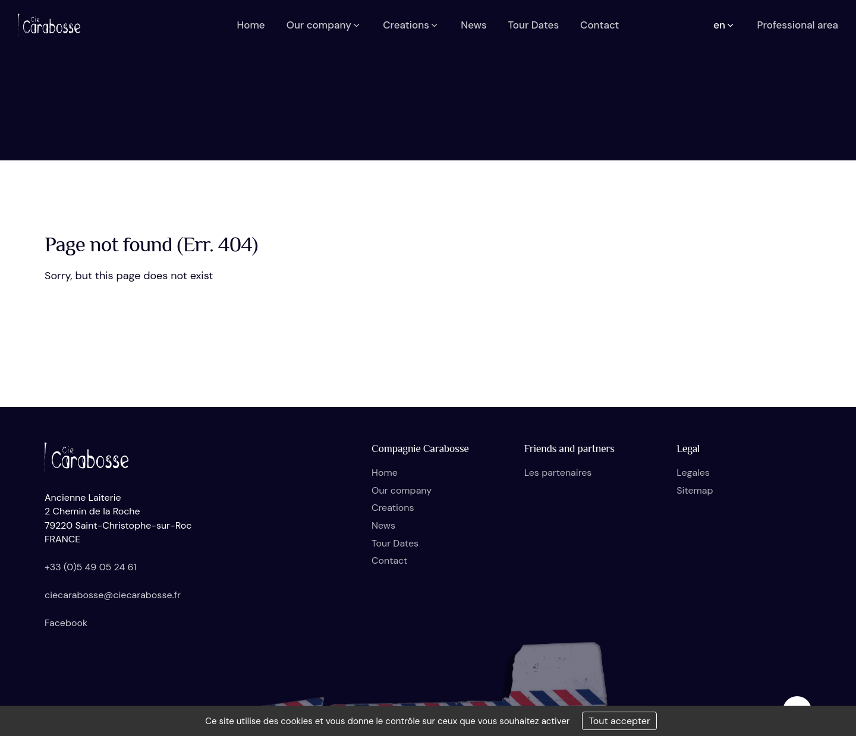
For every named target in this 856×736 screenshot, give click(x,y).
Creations (393, 507)
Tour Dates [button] (533, 24)
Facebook (66, 623)
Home (385, 472)
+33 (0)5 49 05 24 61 (91, 567)
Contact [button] (599, 24)
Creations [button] (411, 24)
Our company (402, 490)
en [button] (724, 24)
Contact (389, 560)
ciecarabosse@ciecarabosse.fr (113, 595)
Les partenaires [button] (558, 472)
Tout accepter (619, 721)
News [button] (473, 24)
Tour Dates (395, 543)
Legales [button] (692, 472)
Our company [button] (324, 24)
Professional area (797, 24)
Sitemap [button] (694, 490)
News (383, 525)
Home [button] (251, 24)
